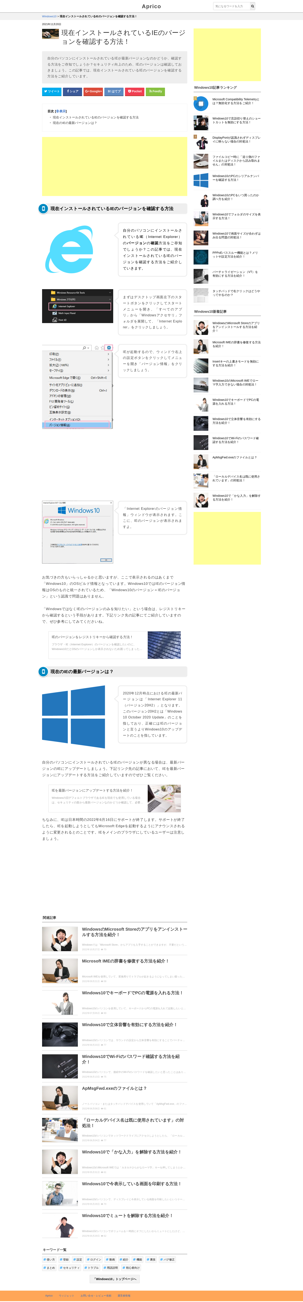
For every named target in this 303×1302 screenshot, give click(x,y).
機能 (137, 1259)
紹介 (124, 1259)
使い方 (49, 1259)
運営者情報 (124, 1295)
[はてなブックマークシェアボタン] (114, 91)
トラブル (91, 1267)
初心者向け (131, 1267)
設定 (77, 1259)
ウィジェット (66, 1295)
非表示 (60, 111)
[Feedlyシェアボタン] (155, 91)
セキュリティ (70, 1267)
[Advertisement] (114, 166)
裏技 (151, 1259)
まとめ (49, 1267)
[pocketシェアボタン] (134, 91)
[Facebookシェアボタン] (72, 91)
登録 (64, 1259)
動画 (110, 1259)
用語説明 (111, 1267)
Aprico (151, 6)
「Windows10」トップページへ (114, 1279)
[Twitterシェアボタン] (51, 91)
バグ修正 (167, 1259)
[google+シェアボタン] (93, 91)
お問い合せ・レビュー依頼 (96, 1295)
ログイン (94, 1259)
